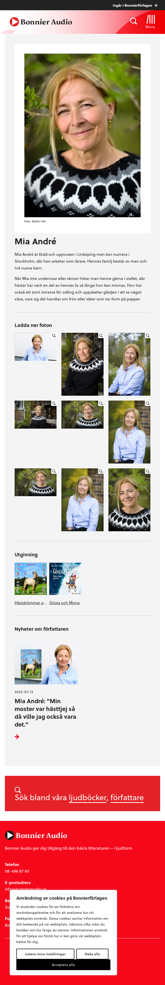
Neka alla (92, 953)
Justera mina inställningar (45, 953)
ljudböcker (88, 797)
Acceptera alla (63, 964)
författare (127, 797)
